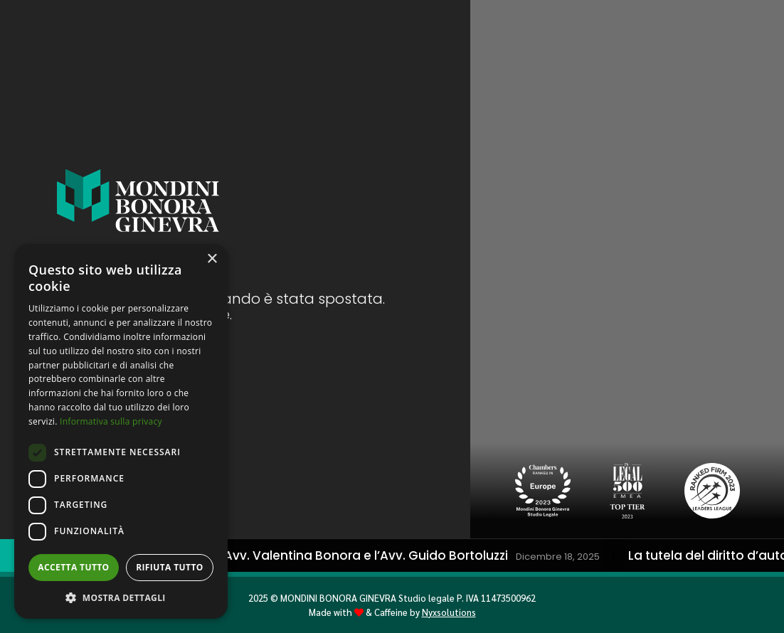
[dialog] (121, 431)
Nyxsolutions (449, 612)
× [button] (211, 259)
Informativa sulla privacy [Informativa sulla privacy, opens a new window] (111, 421)
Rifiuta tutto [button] (169, 567)
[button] (120, 597)
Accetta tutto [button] (73, 567)
